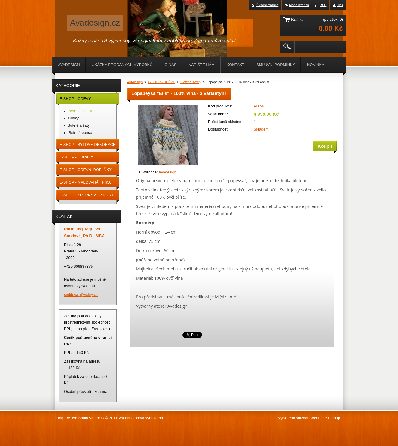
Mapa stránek (299, 5)
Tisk (340, 5)
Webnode (318, 418)
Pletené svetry (190, 82)
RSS (323, 5)
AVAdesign (135, 82)
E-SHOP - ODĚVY (161, 82)
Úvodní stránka (267, 5)
